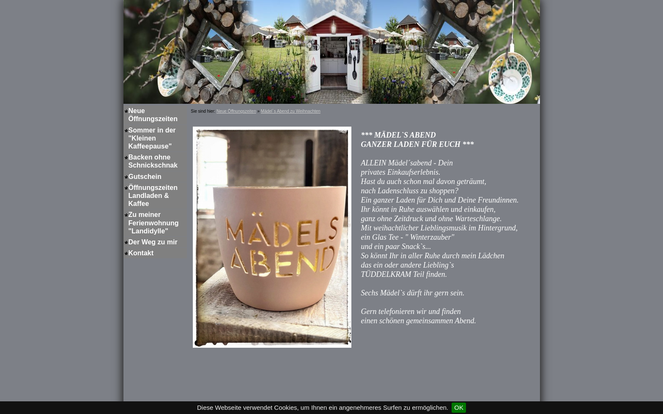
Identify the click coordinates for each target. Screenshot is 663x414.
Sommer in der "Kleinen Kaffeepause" (152, 138)
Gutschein (145, 176)
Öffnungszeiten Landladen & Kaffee (153, 195)
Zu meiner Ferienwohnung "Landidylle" (154, 222)
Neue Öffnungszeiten (153, 114)
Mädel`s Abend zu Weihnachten (291, 111)
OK (458, 407)
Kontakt (141, 253)
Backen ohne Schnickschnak (153, 161)
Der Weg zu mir (153, 242)
